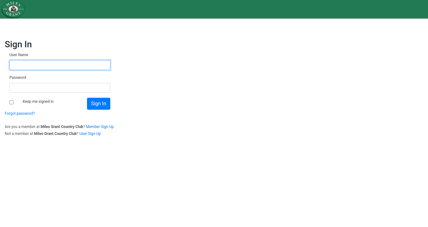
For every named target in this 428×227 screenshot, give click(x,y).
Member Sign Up (100, 127)
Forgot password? (20, 113)
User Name (18, 55)
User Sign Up (90, 133)
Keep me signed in (38, 101)
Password (17, 77)
